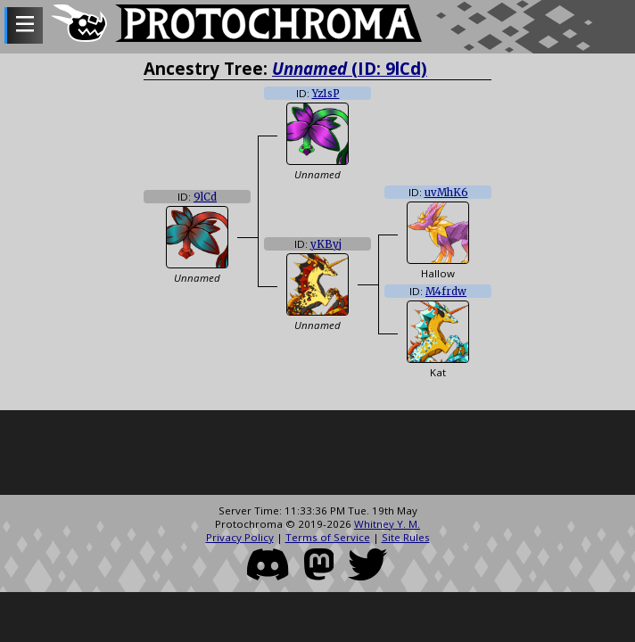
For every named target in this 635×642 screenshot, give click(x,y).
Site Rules (406, 537)
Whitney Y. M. (387, 524)
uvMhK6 (446, 192)
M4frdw (445, 291)
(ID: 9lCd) (349, 68)
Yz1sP (326, 93)
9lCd (205, 197)
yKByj (326, 244)
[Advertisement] (317, 455)
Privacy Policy (240, 537)
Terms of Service (327, 537)
